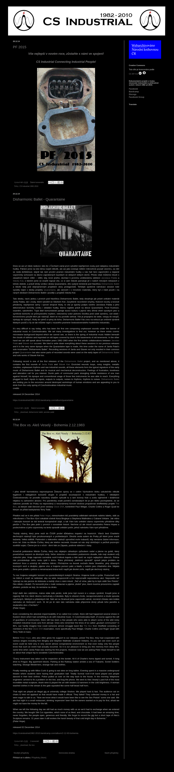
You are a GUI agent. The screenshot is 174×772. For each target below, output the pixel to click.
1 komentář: (35, 741)
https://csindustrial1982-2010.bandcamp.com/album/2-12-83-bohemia (45, 733)
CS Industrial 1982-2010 (28, 186)
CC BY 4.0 (137, 73)
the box (31, 745)
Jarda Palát (47, 364)
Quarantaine (50, 290)
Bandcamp (134, 92)
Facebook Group (136, 97)
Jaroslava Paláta (109, 278)
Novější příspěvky (21, 753)
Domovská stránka (67, 753)
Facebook (133, 89)
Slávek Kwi (28, 343)
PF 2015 (19, 47)
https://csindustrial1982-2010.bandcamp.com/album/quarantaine (43, 400)
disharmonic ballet (36, 412)
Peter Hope (45, 515)
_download (23, 412)
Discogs (132, 94)
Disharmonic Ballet (110, 284)
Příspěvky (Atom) (38, 758)
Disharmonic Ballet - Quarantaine (39, 199)
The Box (88, 626)
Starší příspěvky (111, 753)
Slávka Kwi (18, 281)
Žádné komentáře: (37, 182)
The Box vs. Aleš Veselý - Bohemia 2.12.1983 (49, 425)
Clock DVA (59, 506)
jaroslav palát (49, 412)
